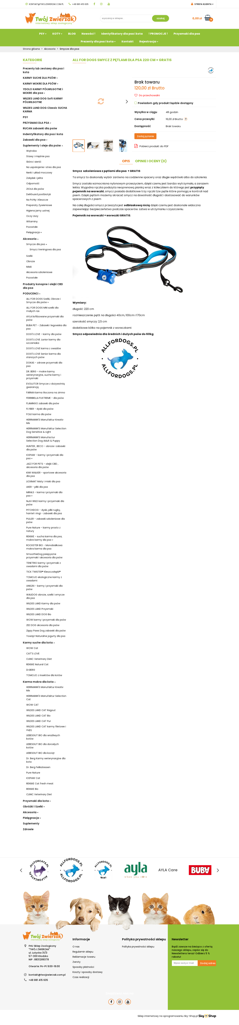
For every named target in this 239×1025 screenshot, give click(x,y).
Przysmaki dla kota (37, 801)
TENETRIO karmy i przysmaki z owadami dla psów (43, 564)
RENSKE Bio (32, 789)
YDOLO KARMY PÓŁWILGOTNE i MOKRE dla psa (43, 91)
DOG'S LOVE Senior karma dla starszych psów (43, 355)
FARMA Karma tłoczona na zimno (45, 392)
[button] (81, 939)
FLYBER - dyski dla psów (39, 409)
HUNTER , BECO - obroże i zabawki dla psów (45, 447)
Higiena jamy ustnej (37, 210)
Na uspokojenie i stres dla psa (43, 167)
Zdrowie (28, 829)
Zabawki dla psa (35, 140)
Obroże (30, 261)
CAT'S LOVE (32, 653)
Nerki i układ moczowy (39, 172)
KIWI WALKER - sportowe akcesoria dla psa (46, 474)
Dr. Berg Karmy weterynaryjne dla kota (45, 760)
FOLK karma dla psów (38, 414)
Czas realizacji (81, 977)
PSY (43, 34)
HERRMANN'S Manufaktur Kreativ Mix (44, 421)
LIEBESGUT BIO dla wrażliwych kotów (43, 737)
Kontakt (128, 41)
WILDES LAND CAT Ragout (41, 710)
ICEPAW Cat (33, 778)
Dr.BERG (30, 670)
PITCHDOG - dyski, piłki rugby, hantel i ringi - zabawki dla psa (44, 511)
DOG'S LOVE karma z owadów (43, 348)
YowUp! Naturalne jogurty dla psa (45, 636)
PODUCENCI (31, 293)
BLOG (72, 34)
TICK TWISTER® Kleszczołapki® (43, 571)
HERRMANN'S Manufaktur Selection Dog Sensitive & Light (46, 430)
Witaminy (32, 221)
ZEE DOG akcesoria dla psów (42, 625)
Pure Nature (33, 772)
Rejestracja (148, 41)
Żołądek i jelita (34, 178)
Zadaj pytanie (145, 136)
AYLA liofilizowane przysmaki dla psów (45, 318)
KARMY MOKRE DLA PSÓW (40, 83)
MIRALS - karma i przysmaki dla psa (44, 494)
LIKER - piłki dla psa (37, 487)
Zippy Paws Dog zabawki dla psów (46, 630)
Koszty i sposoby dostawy (88, 972)
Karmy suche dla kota (39, 642)
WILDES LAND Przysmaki (39, 609)
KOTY (57, 34)
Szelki (29, 256)
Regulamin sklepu (83, 951)
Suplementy (31, 823)
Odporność (32, 183)
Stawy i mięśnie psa (37, 156)
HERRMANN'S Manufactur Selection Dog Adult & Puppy (43, 439)
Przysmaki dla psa (187, 34)
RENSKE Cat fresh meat (39, 783)
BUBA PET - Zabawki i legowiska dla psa (46, 327)
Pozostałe (32, 227)
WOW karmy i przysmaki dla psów (46, 619)
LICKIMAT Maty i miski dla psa (43, 481)
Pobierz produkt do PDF (151, 146)
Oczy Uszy (32, 216)
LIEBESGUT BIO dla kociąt (40, 753)
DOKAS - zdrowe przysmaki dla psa (44, 364)
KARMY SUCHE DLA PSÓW (40, 78)
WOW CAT (32, 704)
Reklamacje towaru (84, 956)
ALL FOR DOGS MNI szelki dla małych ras (42, 309)
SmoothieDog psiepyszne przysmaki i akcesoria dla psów (44, 555)
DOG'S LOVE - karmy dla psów (43, 334)
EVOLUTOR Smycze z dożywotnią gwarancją (45, 385)
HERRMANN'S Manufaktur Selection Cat (46, 697)
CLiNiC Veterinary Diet (39, 659)
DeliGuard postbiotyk (38, 194)
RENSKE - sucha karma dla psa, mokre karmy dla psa (44, 538)
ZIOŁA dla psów (35, 189)
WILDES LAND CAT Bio (38, 715)
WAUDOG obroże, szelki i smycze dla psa (45, 596)
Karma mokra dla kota (39, 682)
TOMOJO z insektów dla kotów (44, 675)
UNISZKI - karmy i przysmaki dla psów (44, 587)
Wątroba (31, 151)
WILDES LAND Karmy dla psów (43, 603)
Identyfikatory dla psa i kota (122, 34)
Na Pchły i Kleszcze (37, 199)
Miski (29, 266)
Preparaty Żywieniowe (39, 205)
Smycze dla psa (36, 244)
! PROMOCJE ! (158, 34)
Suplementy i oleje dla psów (43, 145)
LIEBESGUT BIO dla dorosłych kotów (42, 745)
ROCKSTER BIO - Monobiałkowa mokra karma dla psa (44, 547)
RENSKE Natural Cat (37, 664)
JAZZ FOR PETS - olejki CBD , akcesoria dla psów (42, 465)
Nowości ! (88, 34)
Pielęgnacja (34, 232)
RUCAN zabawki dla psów (40, 128)
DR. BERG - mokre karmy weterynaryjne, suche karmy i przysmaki (43, 375)
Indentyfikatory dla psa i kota (43, 134)
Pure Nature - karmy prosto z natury (43, 529)
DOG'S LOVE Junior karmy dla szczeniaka (43, 341)
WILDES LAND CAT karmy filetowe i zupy (46, 728)
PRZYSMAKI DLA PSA (37, 123)
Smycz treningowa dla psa (45, 249)
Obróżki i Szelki (34, 806)
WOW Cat (32, 648)
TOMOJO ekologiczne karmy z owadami (44, 578)
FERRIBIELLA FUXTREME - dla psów (45, 398)
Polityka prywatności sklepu (138, 946)
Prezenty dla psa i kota (98, 41)
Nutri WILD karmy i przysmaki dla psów (45, 502)
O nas (76, 946)
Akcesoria (30, 239)
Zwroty (77, 962)
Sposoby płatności (83, 967)
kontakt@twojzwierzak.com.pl (44, 4)
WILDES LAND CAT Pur (38, 721)
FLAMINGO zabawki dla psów (42, 403)
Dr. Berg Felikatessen (38, 767)
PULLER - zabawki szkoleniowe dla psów (45, 520)
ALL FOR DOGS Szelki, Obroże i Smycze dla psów (43, 300)
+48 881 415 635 (78, 4)
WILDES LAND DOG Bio (38, 614)
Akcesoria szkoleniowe (39, 272)
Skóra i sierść (33, 161)
